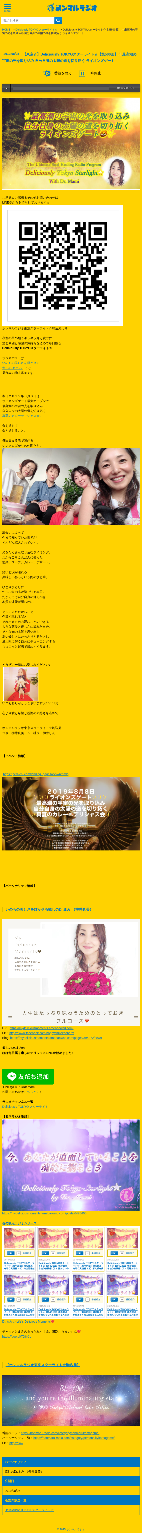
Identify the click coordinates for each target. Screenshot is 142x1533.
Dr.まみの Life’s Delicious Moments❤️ (28, 1321)
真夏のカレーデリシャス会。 (22, 415)
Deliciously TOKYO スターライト (25, 1106)
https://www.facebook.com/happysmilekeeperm (41, 1033)
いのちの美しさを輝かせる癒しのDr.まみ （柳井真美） (49, 909)
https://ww (16, 1443)
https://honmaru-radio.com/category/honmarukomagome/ (60, 1433)
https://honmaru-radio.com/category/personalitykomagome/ (74, 1438)
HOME (6, 29)
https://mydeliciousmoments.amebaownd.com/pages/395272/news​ (56, 1038)
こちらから (32, 1092)
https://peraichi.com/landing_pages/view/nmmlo (35, 774)
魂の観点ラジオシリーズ (21, 1223)
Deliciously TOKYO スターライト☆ (36, 29)
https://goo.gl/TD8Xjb (16, 1336)
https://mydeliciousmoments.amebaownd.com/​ (41, 1028)
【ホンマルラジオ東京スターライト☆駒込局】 (43, 1365)
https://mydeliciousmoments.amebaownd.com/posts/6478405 (44, 1213)
